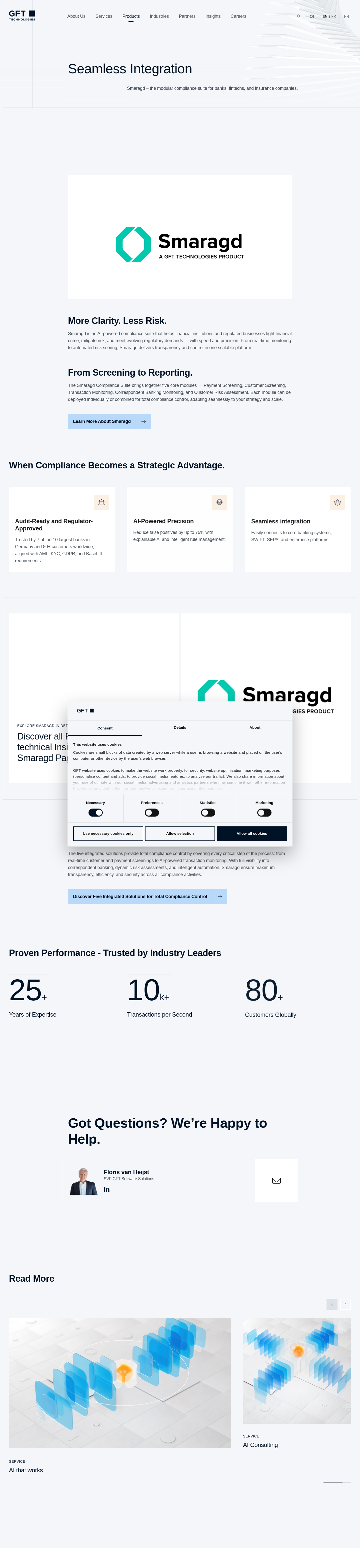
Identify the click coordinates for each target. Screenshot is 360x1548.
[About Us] (76, 16)
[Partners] (187, 16)
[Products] (131, 16)
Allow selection (180, 833)
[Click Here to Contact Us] (346, 16)
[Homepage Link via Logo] (22, 16)
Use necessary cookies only (108, 833)
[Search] (299, 16)
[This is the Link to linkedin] (107, 1187)
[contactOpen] (276, 1177)
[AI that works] (120, 1395)
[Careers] (239, 16)
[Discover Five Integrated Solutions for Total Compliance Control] (147, 900)
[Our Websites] (312, 16)
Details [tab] (180, 727)
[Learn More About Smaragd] (109, 424)
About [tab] (255, 727)
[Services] (104, 16)
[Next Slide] (345, 1301)
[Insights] (213, 16)
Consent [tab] (105, 728)
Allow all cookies (251, 833)
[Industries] (159, 16)
